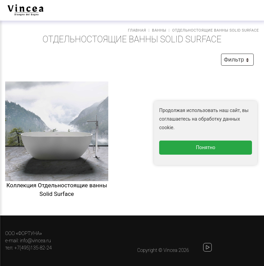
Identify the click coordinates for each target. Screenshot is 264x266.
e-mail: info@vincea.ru (28, 240)
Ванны (159, 30)
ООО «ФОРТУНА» (23, 233)
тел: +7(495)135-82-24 (28, 248)
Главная (137, 30)
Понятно (206, 147)
